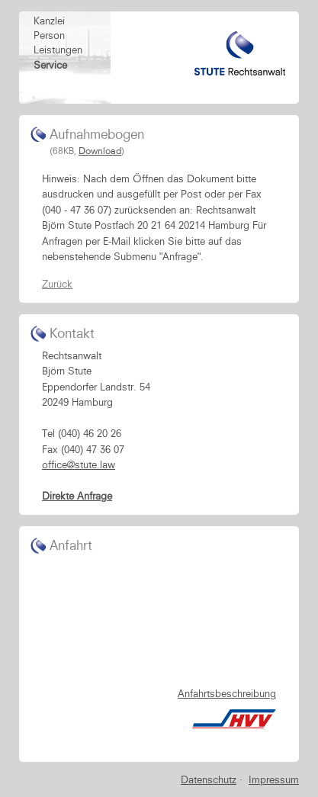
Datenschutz (208, 779)
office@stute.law (78, 464)
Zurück (57, 284)
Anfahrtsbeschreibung (227, 693)
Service (50, 65)
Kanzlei (49, 20)
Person (49, 35)
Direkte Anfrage (77, 496)
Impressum (274, 779)
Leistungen (58, 49)
